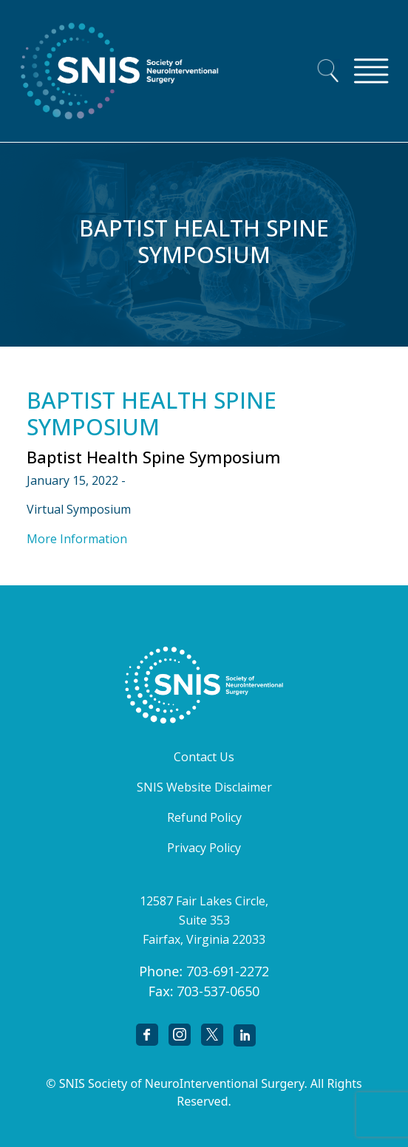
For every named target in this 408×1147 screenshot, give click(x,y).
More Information (77, 539)
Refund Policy (204, 817)
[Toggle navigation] (371, 71)
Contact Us (204, 757)
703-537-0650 (218, 991)
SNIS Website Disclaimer (204, 787)
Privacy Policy (204, 848)
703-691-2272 (227, 971)
